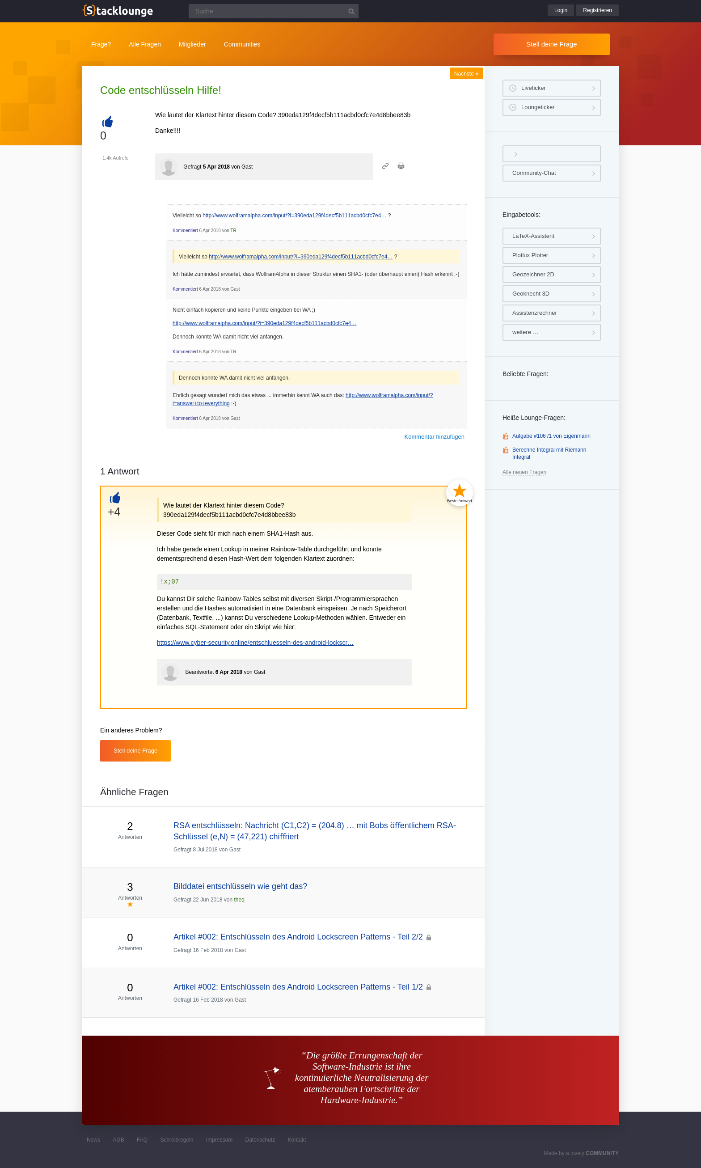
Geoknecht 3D (530, 293)
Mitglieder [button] (192, 44)
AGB (118, 1140)
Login (560, 10)
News (93, 1140)
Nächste (466, 74)
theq (239, 900)
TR (233, 230)
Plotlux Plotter (530, 255)
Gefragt (192, 167)
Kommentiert (185, 230)
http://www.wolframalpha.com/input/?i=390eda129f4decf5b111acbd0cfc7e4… (294, 215)
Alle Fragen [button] (145, 44)
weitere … (525, 332)
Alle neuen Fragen (524, 472)
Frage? (101, 44)
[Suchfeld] (274, 11)
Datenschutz (260, 1140)
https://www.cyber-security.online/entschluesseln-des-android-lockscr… (255, 642)
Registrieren (597, 10)
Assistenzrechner (534, 312)
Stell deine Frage (551, 44)
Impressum (219, 1140)
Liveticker (533, 88)
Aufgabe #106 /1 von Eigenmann (551, 436)
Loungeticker (537, 107)
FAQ (142, 1140)
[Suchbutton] (351, 11)
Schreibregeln (176, 1140)
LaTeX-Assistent (533, 236)
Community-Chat (534, 172)
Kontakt (297, 1140)
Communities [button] (242, 44)
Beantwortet (199, 672)
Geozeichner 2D (533, 274)
